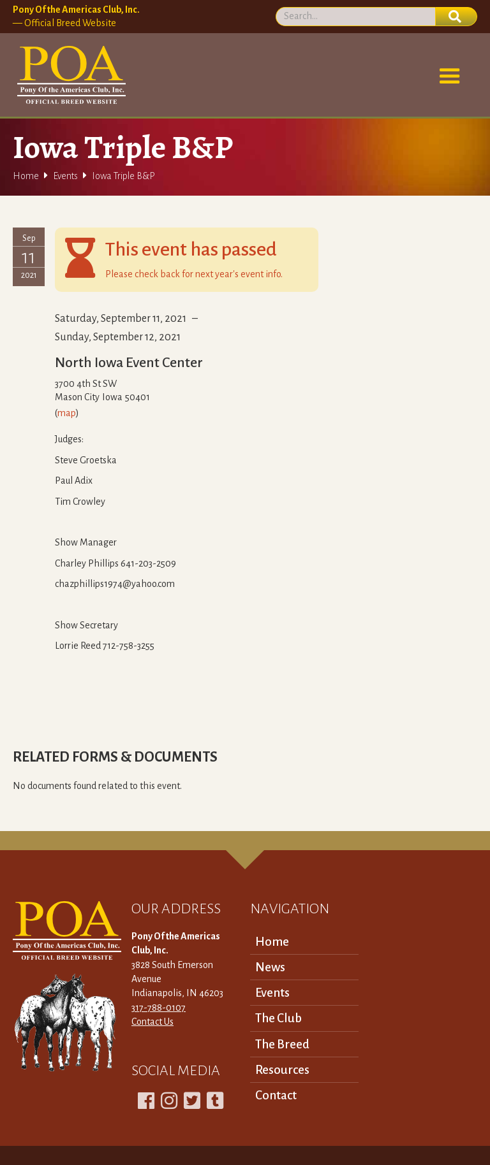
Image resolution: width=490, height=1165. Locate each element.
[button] (449, 76)
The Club (278, 1018)
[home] (69, 75)
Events (65, 176)
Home (26, 176)
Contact (276, 1095)
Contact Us (152, 1022)
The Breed (282, 1044)
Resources (282, 1069)
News (270, 967)
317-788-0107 (158, 1007)
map (66, 413)
